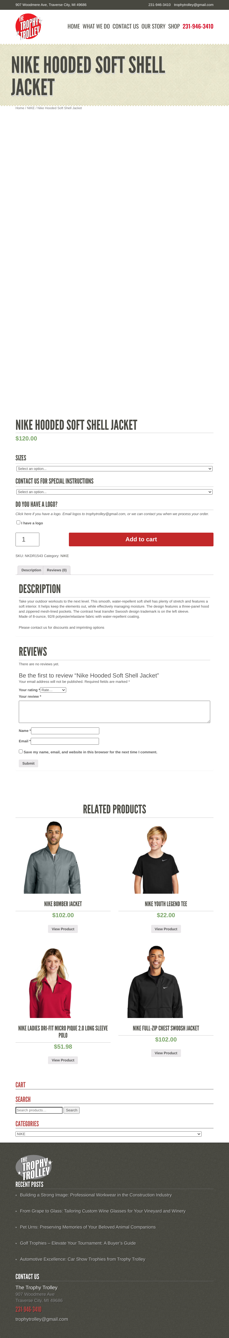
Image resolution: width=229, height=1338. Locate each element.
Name (25, 731)
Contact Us (126, 26)
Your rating (29, 690)
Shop (174, 26)
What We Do (96, 26)
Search (71, 1110)
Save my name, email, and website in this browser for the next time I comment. (90, 752)
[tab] (31, 570)
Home (74, 26)
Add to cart (141, 539)
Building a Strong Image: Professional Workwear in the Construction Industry (96, 1195)
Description (31, 570)
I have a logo (29, 522)
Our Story (153, 26)
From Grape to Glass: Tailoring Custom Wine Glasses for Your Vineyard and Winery (103, 1211)
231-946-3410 (197, 26)
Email (25, 741)
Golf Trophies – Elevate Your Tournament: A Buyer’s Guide (78, 1243)
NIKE (31, 108)
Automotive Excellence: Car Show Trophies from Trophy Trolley (82, 1259)
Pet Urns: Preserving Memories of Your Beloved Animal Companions (88, 1227)
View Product (63, 929)
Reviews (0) (56, 570)
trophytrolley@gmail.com (193, 5)
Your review (30, 696)
